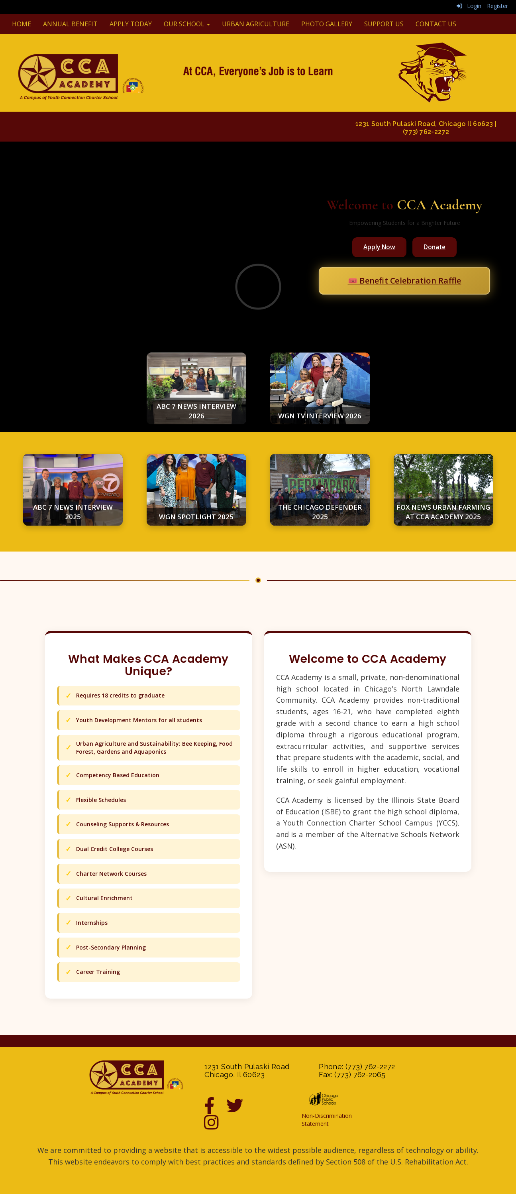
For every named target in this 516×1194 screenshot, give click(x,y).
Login (469, 6)
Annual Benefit (70, 24)
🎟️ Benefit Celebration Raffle (404, 280)
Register (497, 6)
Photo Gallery (326, 24)
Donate (434, 247)
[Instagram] (215, 1126)
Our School (187, 24)
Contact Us (436, 24)
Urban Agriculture (255, 24)
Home (21, 24)
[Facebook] (215, 1109)
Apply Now (379, 247)
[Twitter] (240, 1109)
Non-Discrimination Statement (327, 1119)
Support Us (384, 24)
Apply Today (131, 24)
